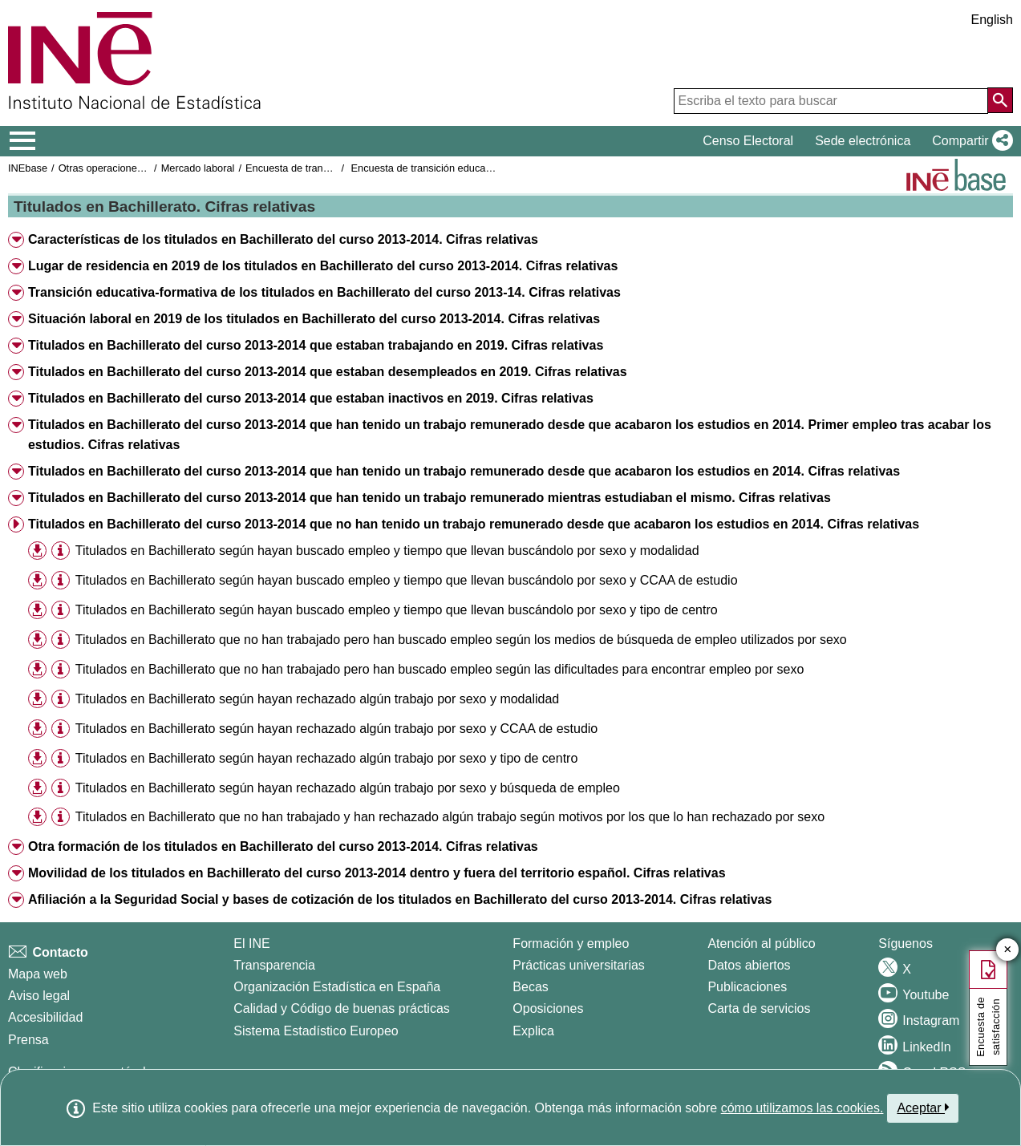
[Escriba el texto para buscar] (831, 101)
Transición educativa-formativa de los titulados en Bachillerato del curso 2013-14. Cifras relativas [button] (324, 292)
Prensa (28, 1040)
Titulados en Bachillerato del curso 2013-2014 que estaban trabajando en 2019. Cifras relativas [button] (315, 345)
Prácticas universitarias (579, 965)
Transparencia (274, 965)
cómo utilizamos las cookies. (802, 1108)
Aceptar (923, 1107)
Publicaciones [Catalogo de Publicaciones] (747, 987)
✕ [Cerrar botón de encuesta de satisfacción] (1008, 950)
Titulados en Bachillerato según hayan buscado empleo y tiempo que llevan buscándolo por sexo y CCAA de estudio (406, 580)
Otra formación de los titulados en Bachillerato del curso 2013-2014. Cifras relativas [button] (283, 846)
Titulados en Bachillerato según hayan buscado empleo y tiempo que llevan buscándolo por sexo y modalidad (387, 550)
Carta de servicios (758, 1008)
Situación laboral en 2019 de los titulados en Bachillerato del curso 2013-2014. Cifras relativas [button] (314, 319)
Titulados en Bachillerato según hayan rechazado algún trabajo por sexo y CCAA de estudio (336, 728)
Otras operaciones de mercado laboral (146, 168)
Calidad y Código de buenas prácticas (341, 1008)
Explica (533, 1031)
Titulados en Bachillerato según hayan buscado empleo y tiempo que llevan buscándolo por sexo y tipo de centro (396, 610)
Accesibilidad (45, 1017)
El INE (251, 943)
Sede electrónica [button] (862, 141)
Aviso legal (39, 995)
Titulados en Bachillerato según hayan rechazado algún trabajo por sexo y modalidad (317, 699)
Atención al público (761, 943)
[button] (969, 141)
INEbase (27, 168)
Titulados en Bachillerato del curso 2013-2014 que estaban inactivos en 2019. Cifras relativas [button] (311, 398)
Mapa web (37, 974)
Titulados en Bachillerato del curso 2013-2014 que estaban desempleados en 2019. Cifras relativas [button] (327, 372)
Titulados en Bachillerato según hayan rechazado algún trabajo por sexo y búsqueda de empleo (347, 788)
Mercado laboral (198, 168)
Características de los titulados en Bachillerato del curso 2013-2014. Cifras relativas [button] (283, 239)
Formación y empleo (571, 943)
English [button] (992, 19)
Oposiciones (548, 1008)
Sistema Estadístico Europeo (315, 1031)
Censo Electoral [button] (748, 141)
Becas (530, 987)
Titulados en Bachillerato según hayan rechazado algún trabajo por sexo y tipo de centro (326, 758)
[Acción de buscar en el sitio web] (1000, 100)
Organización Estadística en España (336, 987)
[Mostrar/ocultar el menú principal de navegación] (23, 141)
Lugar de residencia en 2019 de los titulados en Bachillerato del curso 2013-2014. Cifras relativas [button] (323, 266)
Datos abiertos (748, 965)
